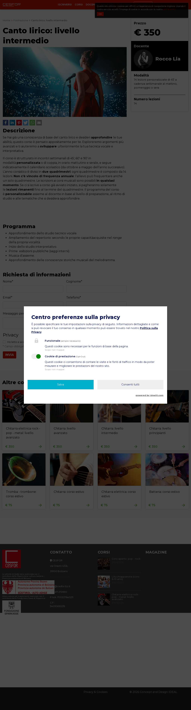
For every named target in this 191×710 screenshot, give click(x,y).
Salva (60, 384)
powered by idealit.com (149, 395)
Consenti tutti (130, 384)
